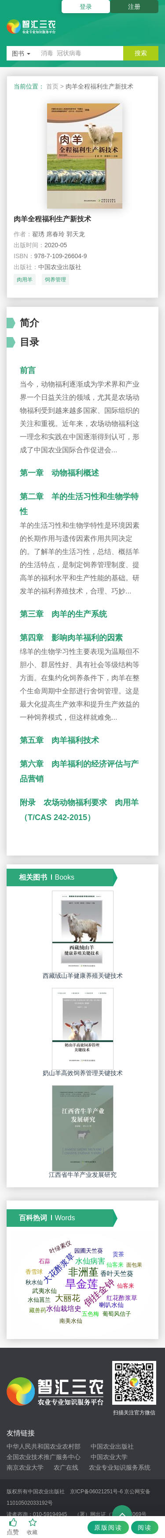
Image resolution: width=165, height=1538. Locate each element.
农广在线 (66, 1467)
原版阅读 (108, 1527)
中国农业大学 (109, 1456)
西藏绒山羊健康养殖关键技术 (83, 975)
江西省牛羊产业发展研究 (83, 1174)
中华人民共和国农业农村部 (44, 1446)
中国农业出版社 (112, 1446)
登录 (86, 6)
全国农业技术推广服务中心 (44, 1456)
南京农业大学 (25, 1467)
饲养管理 (55, 280)
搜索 (141, 53)
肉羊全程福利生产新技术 (52, 219)
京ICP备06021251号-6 (96, 1491)
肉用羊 (25, 280)
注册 (134, 6)
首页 (52, 86)
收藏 (33, 1526)
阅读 (145, 1527)
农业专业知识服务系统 (119, 1467)
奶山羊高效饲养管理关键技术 (83, 1072)
